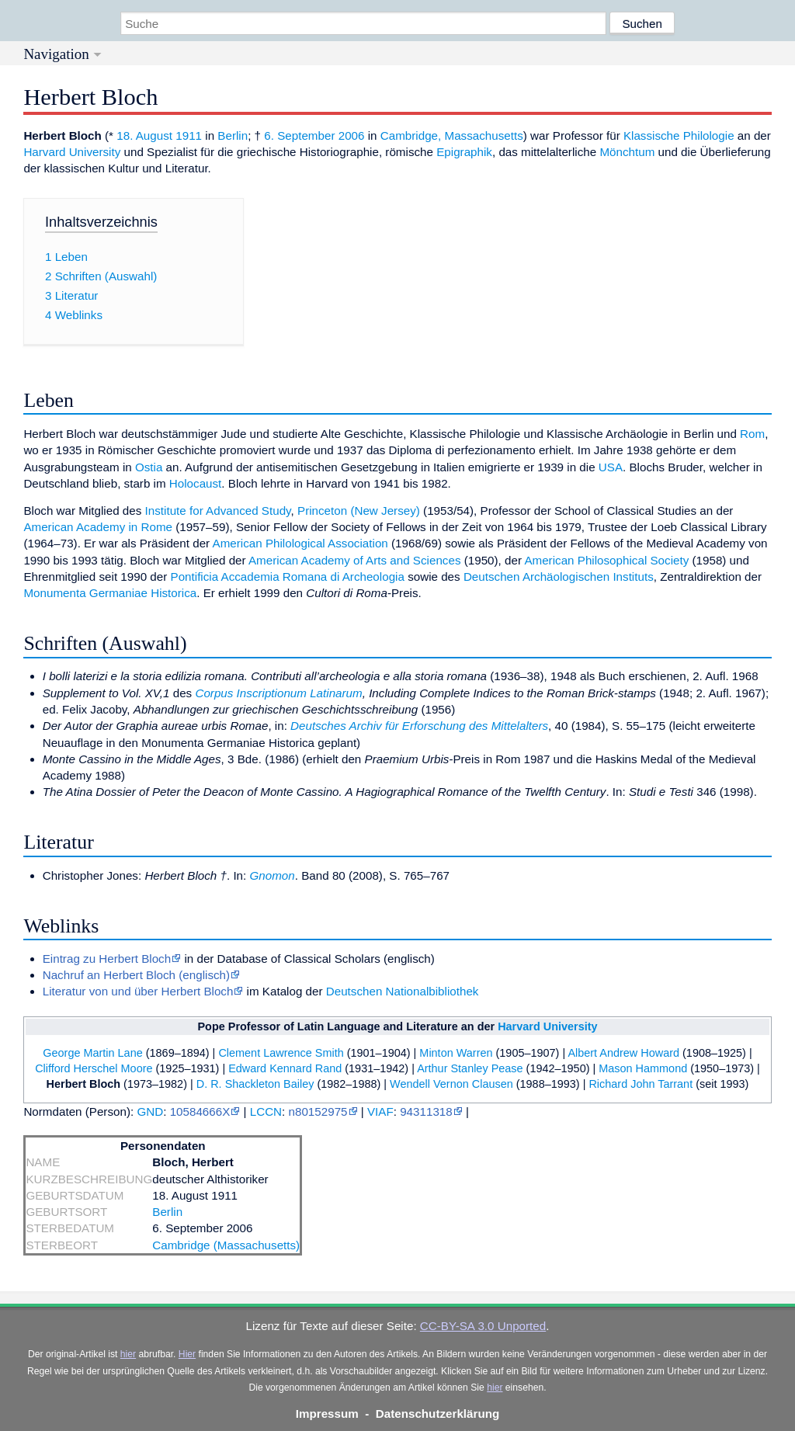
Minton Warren (455, 1053)
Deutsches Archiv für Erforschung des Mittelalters (419, 725)
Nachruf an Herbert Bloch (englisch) (136, 974)
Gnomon (271, 875)
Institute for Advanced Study (218, 510)
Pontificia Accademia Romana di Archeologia (287, 576)
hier (128, 1354)
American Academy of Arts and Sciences (354, 560)
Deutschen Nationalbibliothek (402, 991)
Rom (752, 433)
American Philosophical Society (606, 560)
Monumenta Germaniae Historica (109, 592)
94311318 (426, 1111)
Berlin (232, 135)
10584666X (200, 1111)
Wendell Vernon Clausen (451, 1084)
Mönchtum (626, 151)
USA (611, 467)
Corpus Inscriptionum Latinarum (278, 693)
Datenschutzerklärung (438, 1413)
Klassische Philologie (678, 135)
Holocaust (195, 483)
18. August (144, 135)
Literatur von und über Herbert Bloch (138, 991)
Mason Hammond (643, 1068)
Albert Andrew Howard (623, 1053)
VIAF (380, 1111)
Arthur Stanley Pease (469, 1068)
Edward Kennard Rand (285, 1068)
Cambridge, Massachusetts (451, 135)
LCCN (266, 1111)
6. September (299, 135)
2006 (351, 135)
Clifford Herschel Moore (93, 1068)
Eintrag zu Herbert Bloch (107, 958)
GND (150, 1111)
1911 (188, 135)
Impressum (327, 1413)
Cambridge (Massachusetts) (226, 1245)
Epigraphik (464, 151)
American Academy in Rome (97, 526)
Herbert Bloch (83, 1084)
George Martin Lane (92, 1053)
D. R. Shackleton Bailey (255, 1084)
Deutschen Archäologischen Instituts (558, 576)
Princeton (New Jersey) (358, 510)
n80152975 (318, 1111)
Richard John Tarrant (640, 1084)
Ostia (148, 467)
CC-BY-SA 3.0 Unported (483, 1325)
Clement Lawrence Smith (280, 1053)
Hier (187, 1354)
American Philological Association (300, 543)
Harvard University (71, 151)
